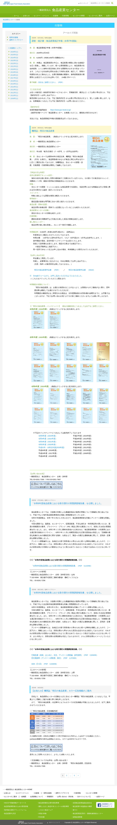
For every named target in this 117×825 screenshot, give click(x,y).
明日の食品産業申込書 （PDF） (47, 270)
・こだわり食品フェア (45, 810)
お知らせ (26, 16)
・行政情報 (77, 793)
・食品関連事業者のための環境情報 (15, 806)
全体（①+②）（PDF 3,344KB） (44, 664)
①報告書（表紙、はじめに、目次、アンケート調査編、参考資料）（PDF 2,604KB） (64, 655)
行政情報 (65, 16)
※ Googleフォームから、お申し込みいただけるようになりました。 (56, 276)
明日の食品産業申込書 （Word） (82, 270)
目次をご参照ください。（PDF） (51, 82)
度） (55, 444)
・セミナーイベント (21, 793)
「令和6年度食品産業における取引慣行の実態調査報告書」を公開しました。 (67, 503)
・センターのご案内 (10, 796)
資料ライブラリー (16, 40)
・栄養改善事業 (76, 817)
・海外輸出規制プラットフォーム (15, 810)
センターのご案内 (95, 16)
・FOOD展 (41, 817)
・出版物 (36, 793)
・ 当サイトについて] (82, 796)
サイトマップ (84, 3)
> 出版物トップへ (15, 48)
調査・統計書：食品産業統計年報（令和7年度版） (55, 41)
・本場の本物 (41, 813)
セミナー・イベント (41, 16)
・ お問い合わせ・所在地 (64, 796)
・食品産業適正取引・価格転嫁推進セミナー (87, 813)
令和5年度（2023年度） (48, 436)
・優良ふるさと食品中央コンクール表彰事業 (53, 806)
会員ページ (110, 16)
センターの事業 (79, 16)
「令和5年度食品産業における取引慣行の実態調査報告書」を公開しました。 (67, 593)
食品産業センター (8, 19)
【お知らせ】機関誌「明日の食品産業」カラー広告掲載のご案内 (61, 691)
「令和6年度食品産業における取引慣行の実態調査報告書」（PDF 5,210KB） (61, 566)
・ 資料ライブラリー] (61, 793)
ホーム (16, 16)
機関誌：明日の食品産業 (43, 131)
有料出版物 (13, 37)
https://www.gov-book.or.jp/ (60, 110)
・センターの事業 (91, 793)
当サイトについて (54, 822)
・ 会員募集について (35, 796)
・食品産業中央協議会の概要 (81, 806)
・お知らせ (7, 793)
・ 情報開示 (49, 796)
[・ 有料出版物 (46, 793)
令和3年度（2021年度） (48, 442)
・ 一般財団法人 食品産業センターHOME (17, 789)
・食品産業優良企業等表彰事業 (48, 803)
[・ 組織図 (22, 796)
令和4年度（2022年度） (48, 439)
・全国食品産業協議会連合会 (81, 803)
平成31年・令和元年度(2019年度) (51, 447)
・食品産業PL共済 (9, 813)
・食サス (74, 810)
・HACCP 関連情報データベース (14, 803)
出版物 (55, 16)
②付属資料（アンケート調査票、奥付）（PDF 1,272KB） (54, 658)
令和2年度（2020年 (46, 444)
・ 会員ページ (99, 796)
